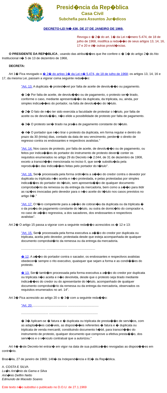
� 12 (25, 256)
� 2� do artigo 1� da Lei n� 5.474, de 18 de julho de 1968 (85, 74)
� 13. (25, 273)
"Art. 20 (27, 305)
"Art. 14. (27, 148)
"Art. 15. (27, 233)
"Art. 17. (27, 204)
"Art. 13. (27, 86)
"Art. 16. (27, 174)
